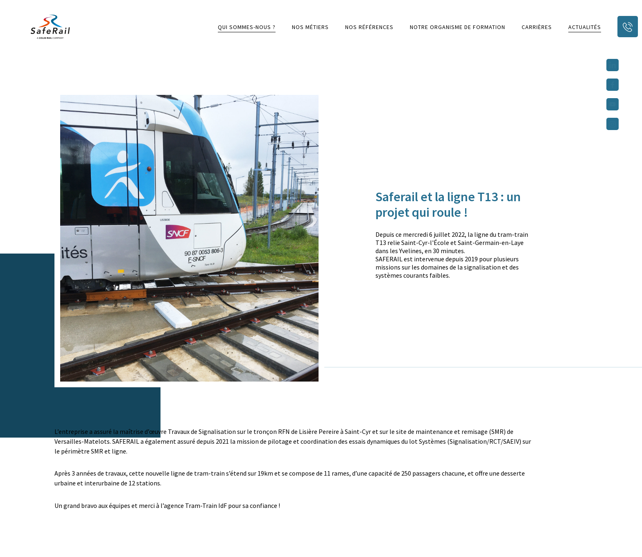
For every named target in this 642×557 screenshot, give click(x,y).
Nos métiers (310, 27)
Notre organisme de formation (457, 27)
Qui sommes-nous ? (247, 27)
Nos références (369, 27)
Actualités (584, 27)
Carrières (537, 27)
